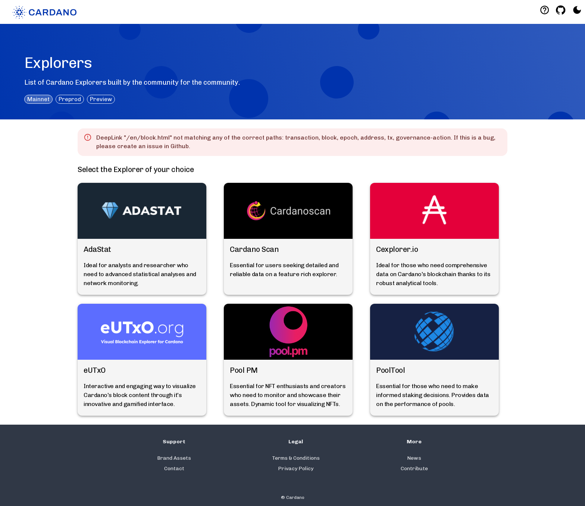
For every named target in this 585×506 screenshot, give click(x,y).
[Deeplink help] (544, 10)
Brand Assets (174, 458)
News (414, 458)
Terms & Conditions (296, 458)
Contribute (414, 468)
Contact (174, 468)
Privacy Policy (295, 468)
